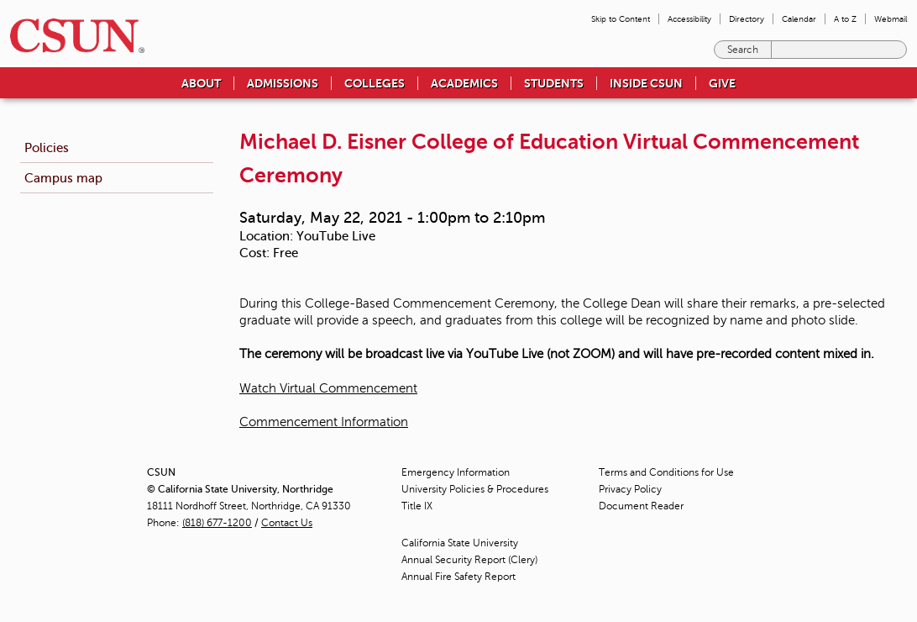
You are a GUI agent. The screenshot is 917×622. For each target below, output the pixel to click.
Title (416, 506)
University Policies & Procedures (474, 489)
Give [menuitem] (722, 83)
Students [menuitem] (554, 83)
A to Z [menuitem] (845, 19)
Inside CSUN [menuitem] (646, 83)
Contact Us (286, 523)
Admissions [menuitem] (282, 83)
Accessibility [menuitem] (689, 19)
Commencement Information (323, 422)
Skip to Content (620, 19)
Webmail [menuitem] (890, 19)
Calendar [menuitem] (799, 19)
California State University (459, 543)
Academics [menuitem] (464, 83)
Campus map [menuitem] (63, 178)
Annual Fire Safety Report (458, 576)
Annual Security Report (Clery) (469, 560)
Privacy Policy (630, 489)
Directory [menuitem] (746, 19)
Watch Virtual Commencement (328, 388)
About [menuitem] (201, 83)
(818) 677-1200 (217, 523)
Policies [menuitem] (46, 147)
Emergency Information (455, 472)
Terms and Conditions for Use (666, 472)
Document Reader (641, 506)
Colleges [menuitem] (374, 83)
